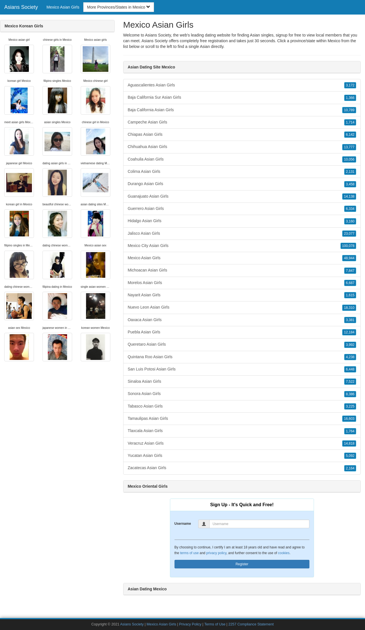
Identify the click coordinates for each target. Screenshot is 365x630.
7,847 (350, 271)
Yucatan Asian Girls (242, 456)
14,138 (349, 196)
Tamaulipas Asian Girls (242, 419)
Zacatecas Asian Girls (242, 468)
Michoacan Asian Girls (242, 270)
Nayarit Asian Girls (242, 295)
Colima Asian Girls (242, 172)
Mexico (334, 41)
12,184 (349, 332)
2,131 (350, 172)
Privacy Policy (190, 624)
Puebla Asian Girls (242, 332)
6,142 (350, 135)
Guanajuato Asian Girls (242, 196)
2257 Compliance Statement (251, 624)
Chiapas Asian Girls (242, 134)
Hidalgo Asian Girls (242, 221)
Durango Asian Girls (242, 184)
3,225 (350, 406)
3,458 (350, 184)
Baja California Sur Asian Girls (242, 97)
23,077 (349, 234)
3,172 (350, 85)
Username (183, 524)
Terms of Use (214, 624)
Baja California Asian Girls (242, 110)
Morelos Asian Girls (242, 283)
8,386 (350, 394)
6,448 (350, 369)
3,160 (350, 221)
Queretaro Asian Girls (242, 344)
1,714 (350, 122)
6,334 (350, 209)
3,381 (350, 320)
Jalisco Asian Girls (242, 233)
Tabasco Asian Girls (242, 406)
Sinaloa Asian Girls (242, 381)
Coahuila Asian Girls (242, 159)
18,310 (349, 308)
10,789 (349, 110)
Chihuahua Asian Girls (242, 147)
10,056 (349, 159)
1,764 (350, 431)
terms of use (189, 553)
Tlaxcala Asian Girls (242, 431)
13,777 (349, 147)
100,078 (348, 246)
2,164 (350, 468)
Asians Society (21, 7)
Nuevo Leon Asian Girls (242, 307)
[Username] (259, 524)
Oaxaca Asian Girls (242, 320)
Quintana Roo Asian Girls (242, 357)
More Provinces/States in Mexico (118, 7)
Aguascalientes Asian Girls (242, 85)
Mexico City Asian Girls (242, 246)
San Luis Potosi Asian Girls (242, 369)
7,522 (350, 382)
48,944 (349, 258)
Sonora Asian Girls (242, 394)
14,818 (349, 443)
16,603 (349, 419)
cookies (283, 553)
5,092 (350, 456)
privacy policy (216, 553)
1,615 (350, 295)
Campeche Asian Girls (242, 122)
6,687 (350, 283)
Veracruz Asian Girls (242, 443)
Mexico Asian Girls (62, 7)
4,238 (350, 357)
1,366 (350, 98)
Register (242, 564)
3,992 (350, 345)
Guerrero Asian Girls (242, 209)
